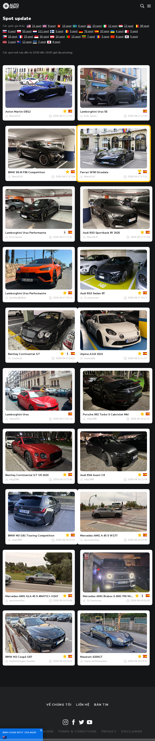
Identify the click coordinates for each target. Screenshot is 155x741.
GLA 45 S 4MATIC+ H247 (42, 596)
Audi (86, 233)
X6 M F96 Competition (30, 172)
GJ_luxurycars (91, 297)
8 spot (53, 42)
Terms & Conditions (77, 731)
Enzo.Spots (15, 237)
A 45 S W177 (109, 535)
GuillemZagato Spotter (22, 661)
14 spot (57, 36)
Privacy (109, 731)
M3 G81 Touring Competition (35, 535)
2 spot (9, 42)
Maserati (86, 657)
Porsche (88, 414)
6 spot (79, 26)
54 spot (41, 36)
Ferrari (84, 172)
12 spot (110, 26)
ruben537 (14, 418)
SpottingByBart (17, 297)
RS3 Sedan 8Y (96, 293)
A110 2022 (96, 354)
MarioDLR (14, 115)
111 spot (41, 31)
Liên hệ (82, 705)
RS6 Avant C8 (96, 475)
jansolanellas (91, 539)
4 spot (117, 31)
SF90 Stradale (99, 172)
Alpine (84, 354)
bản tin (101, 705)
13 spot (64, 26)
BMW (11, 172)
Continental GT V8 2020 (32, 475)
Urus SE (102, 111)
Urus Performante (34, 233)
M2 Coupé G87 (22, 657)
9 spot (49, 26)
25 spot (26, 36)
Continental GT (29, 354)
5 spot (56, 31)
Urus (26, 414)
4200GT (97, 657)
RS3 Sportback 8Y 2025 (105, 233)
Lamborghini (88, 111)
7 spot (88, 36)
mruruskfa (89, 358)
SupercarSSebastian (95, 661)
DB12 (27, 111)
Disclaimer (131, 731)
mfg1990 (92, 418)
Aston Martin (14, 111)
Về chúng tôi (59, 705)
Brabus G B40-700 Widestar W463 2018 (129, 596)
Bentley (13, 354)
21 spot (34, 26)
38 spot (142, 26)
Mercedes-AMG (90, 535)
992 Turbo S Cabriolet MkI (111, 414)
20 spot (102, 31)
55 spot (24, 31)
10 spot (94, 26)
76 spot (86, 31)
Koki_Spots (90, 115)
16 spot (10, 36)
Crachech (17, 358)
